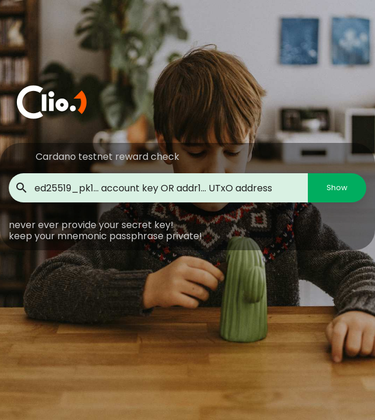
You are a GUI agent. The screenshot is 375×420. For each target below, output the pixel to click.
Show (337, 187)
